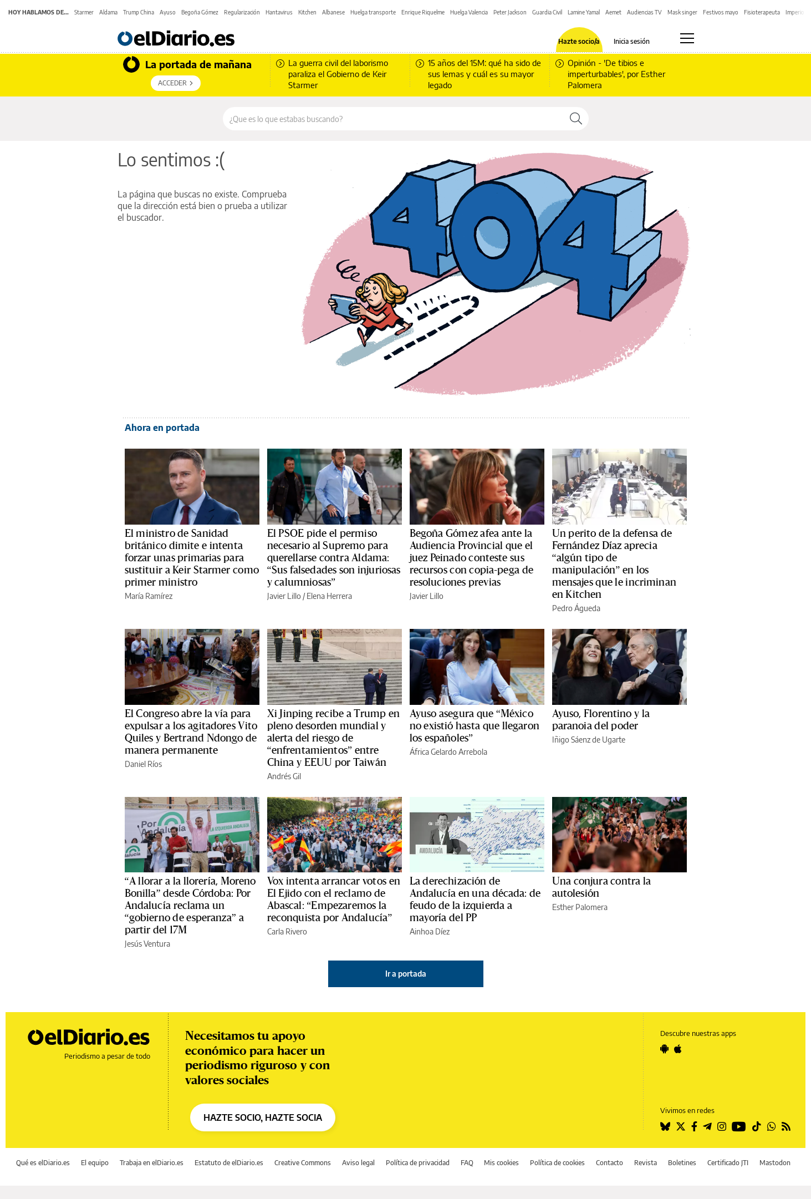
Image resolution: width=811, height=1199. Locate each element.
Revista (645, 1163)
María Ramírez (148, 596)
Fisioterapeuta (762, 12)
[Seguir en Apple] (678, 1049)
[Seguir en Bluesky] (665, 1126)
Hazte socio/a (579, 41)
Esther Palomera (580, 907)
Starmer (84, 12)
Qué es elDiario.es (43, 1163)
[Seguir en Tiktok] (757, 1126)
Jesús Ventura (147, 943)
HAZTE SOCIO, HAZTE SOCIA (262, 1117)
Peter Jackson (510, 12)
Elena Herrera (329, 596)
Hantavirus (279, 12)
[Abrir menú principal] (687, 38)
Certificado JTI (727, 1163)
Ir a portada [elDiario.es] (405, 973)
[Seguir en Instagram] (721, 1126)
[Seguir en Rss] (786, 1126)
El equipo (95, 1163)
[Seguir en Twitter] (681, 1126)
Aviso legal (358, 1163)
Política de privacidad (418, 1163)
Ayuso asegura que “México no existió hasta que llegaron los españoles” (474, 726)
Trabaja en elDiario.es (151, 1163)
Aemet (613, 12)
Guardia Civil (547, 12)
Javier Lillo (284, 596)
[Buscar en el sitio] (393, 118)
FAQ (467, 1163)
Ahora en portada (162, 427)
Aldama (108, 12)
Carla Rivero (287, 931)
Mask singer (682, 12)
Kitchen (307, 12)
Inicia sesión (632, 41)
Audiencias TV (644, 12)
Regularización (242, 12)
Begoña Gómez (199, 12)
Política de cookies (557, 1163)
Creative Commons (302, 1163)
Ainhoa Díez (430, 931)
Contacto (609, 1163)
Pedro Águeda (576, 608)
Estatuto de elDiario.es (229, 1163)
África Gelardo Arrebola (448, 751)
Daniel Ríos (143, 764)
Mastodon (774, 1163)
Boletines (682, 1163)
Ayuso (168, 12)
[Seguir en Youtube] (739, 1126)
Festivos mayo (720, 12)
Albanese (333, 12)
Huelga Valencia (469, 12)
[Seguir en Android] (664, 1049)
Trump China (138, 12)
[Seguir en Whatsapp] (771, 1126)
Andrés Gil (284, 776)
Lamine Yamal (584, 12)
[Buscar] (576, 118)
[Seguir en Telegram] (707, 1126)
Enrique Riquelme (423, 12)
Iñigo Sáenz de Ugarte (588, 739)
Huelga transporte (373, 12)
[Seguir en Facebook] (694, 1126)
